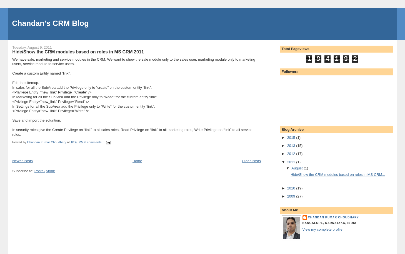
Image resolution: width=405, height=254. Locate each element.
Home (137, 161)
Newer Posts (22, 161)
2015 (291, 137)
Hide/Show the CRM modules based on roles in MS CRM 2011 (78, 51)
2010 (291, 188)
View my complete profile (322, 229)
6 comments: (93, 142)
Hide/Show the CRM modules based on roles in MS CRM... (338, 174)
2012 (291, 154)
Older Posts (251, 161)
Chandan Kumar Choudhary (333, 217)
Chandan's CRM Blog (50, 23)
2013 (291, 146)
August (297, 168)
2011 (291, 162)
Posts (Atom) (44, 171)
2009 (291, 196)
